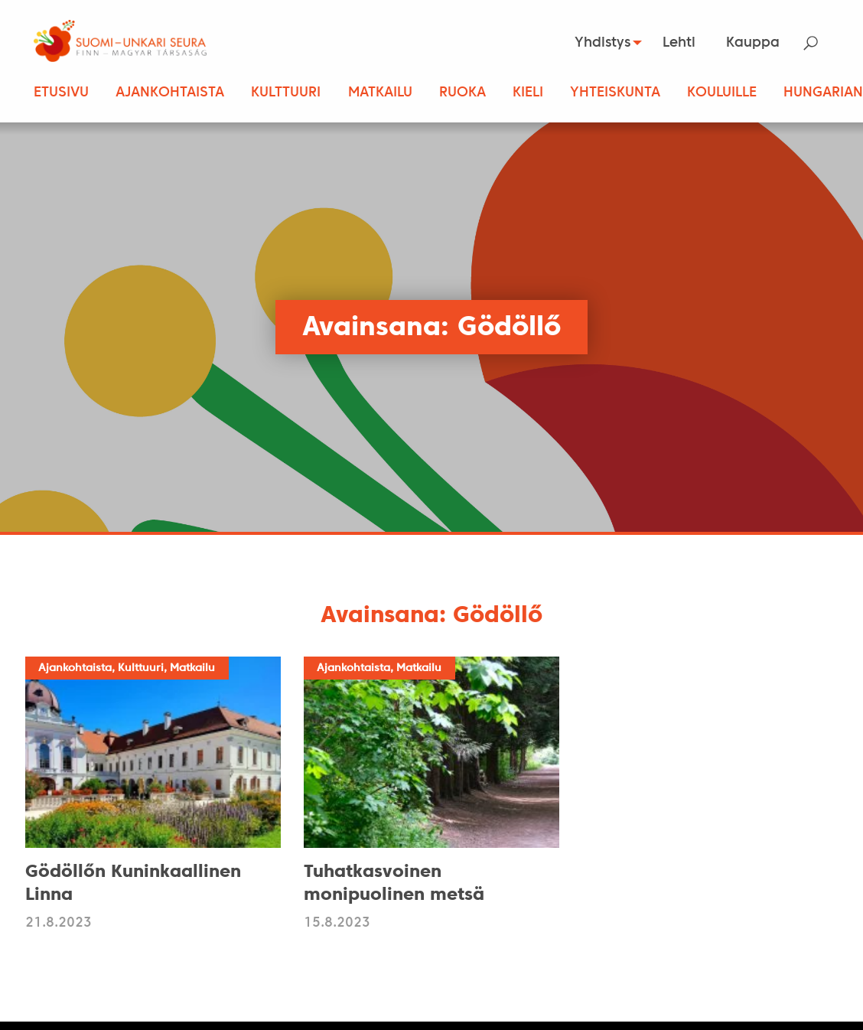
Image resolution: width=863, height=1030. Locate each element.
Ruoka (462, 92)
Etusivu (61, 92)
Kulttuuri (286, 92)
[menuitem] (601, 43)
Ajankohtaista (170, 92)
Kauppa (753, 43)
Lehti (679, 43)
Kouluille (722, 92)
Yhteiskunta (615, 92)
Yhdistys (597, 43)
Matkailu (380, 92)
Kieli (528, 92)
